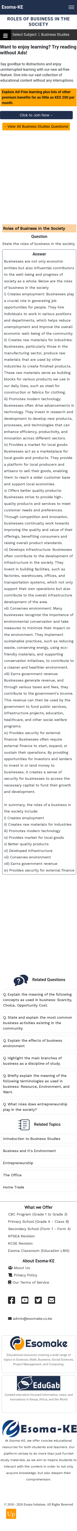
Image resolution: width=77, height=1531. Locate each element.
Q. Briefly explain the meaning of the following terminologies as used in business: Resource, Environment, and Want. (36, 1083)
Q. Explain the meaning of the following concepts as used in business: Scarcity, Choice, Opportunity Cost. (37, 999)
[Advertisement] (37, 173)
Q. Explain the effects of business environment (32, 1043)
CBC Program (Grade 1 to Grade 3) (37, 1214)
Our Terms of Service (28, 1282)
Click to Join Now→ (36, 115)
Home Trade (13, 1187)
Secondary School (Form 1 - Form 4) (39, 1229)
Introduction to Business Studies (31, 1138)
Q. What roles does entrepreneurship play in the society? (35, 1107)
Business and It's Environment (29, 1151)
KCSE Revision (20, 1243)
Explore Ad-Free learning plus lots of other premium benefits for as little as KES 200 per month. (38, 97)
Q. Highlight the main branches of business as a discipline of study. (32, 1061)
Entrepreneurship (18, 1163)
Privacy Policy (22, 1275)
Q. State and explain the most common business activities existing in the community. (37, 1022)
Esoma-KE (12, 7)
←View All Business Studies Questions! (36, 126)
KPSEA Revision (21, 1236)
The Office (12, 1175)
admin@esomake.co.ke (30, 1318)
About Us (19, 1268)
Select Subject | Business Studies (40, 34)
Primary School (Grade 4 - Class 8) (38, 1221)
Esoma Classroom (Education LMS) (38, 1250)
